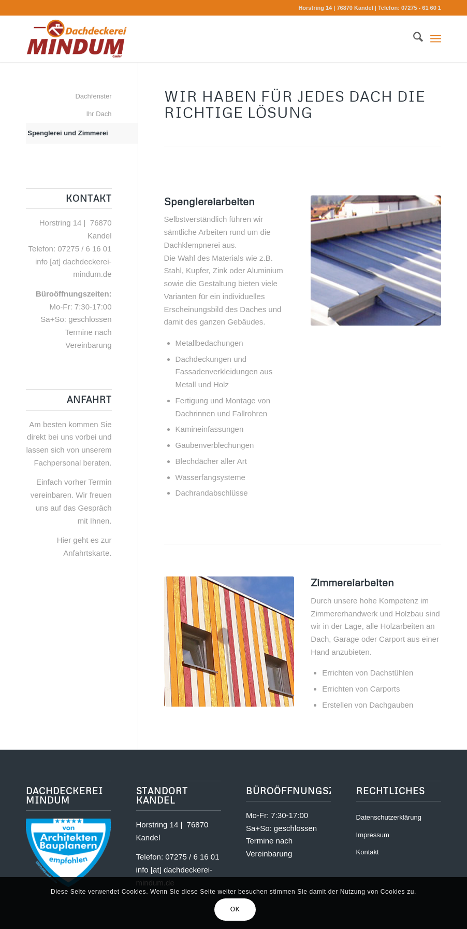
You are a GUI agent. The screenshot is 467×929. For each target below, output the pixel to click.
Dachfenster (93, 96)
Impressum (372, 835)
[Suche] (413, 39)
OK (235, 909)
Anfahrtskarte (86, 552)
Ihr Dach (98, 114)
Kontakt (367, 852)
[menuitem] (413, 39)
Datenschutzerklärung (388, 817)
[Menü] (435, 39)
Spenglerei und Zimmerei (67, 133)
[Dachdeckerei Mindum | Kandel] (76, 39)
